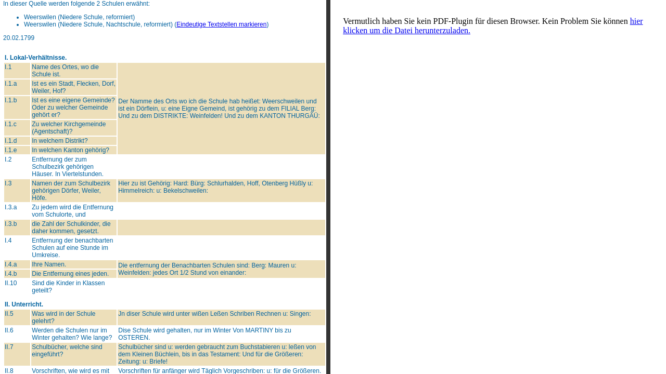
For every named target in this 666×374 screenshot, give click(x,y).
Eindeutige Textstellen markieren (221, 24)
